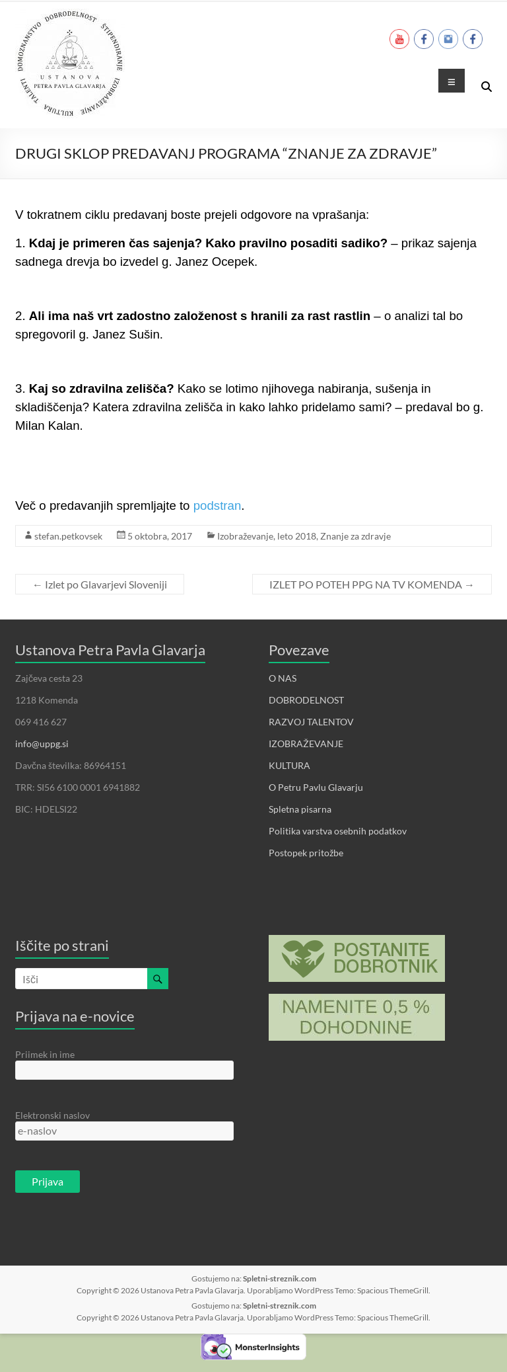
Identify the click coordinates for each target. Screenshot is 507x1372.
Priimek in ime (45, 1054)
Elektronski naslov (52, 1115)
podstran (217, 505)
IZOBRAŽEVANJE (306, 743)
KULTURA (289, 765)
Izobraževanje (245, 536)
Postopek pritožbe (306, 852)
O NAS (282, 678)
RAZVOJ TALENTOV (311, 721)
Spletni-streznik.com (279, 1278)
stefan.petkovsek (68, 536)
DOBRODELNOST (306, 700)
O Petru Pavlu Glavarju (316, 787)
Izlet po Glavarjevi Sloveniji (99, 584)
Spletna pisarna (300, 809)
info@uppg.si (42, 743)
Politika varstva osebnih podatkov (338, 830)
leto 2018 (296, 536)
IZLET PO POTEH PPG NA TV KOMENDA (372, 584)
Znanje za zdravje (355, 536)
